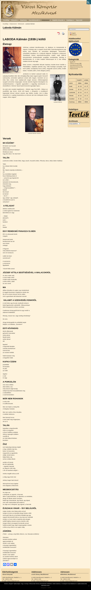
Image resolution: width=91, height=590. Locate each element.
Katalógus (70, 20)
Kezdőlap (6, 20)
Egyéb (71, 62)
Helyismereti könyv (75, 67)
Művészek (21, 24)
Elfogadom (44, 587)
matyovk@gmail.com (13, 581)
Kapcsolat (79, 20)
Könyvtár (15, 20)
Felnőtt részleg (74, 63)
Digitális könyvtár (59, 20)
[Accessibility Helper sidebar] (89, 2)
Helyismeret (46, 20)
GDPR (49, 587)
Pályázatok (73, 68)
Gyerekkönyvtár (35, 20)
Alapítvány (23, 20)
